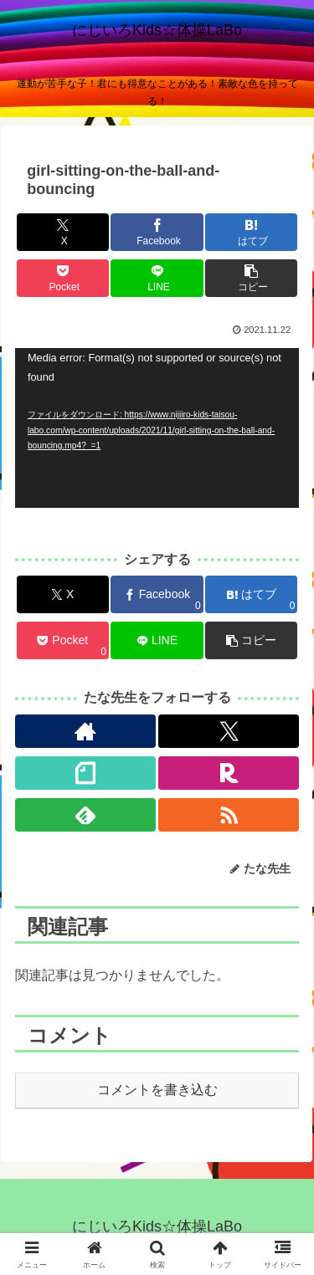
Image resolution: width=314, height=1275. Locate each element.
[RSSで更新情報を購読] (228, 815)
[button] (251, 278)
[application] (157, 428)
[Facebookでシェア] (157, 232)
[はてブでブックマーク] (251, 232)
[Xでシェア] (63, 232)
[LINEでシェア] (157, 278)
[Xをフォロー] (228, 731)
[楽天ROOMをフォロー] (228, 773)
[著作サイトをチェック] (85, 731)
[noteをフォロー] (85, 773)
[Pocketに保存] (63, 278)
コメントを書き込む (157, 1090)
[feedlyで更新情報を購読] (85, 815)
